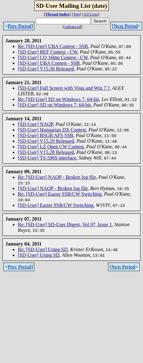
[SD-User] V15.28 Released (46, 152)
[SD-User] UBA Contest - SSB (49, 63)
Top (76, 14)
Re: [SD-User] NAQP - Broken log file (57, 177)
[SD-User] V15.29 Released (46, 141)
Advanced (72, 26)
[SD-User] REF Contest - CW (47, 52)
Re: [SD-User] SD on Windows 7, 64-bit (58, 99)
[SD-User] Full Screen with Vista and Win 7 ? (64, 88)
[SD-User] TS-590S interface (47, 157)
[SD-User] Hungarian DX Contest (52, 129)
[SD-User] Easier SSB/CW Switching (55, 205)
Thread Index (57, 14)
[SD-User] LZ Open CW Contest (51, 146)
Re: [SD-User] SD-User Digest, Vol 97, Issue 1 (65, 224)
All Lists (90, 14)
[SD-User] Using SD (38, 255)
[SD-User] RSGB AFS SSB (45, 135)
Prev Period (19, 26)
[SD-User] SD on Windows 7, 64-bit (54, 104)
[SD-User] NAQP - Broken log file (53, 188)
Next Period (126, 26)
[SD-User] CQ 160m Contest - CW (53, 57)
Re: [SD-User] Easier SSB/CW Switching (59, 194)
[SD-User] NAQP (35, 124)
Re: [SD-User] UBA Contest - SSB (53, 46)
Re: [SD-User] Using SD (43, 249)
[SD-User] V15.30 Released (46, 68)
